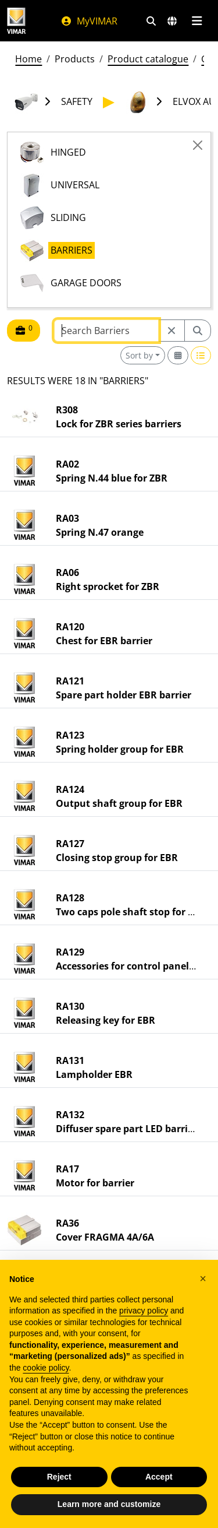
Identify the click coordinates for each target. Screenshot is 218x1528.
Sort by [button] (139, 355)
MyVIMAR (88, 21)
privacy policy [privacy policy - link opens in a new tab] (143, 1310)
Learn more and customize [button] (109, 1504)
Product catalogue (148, 58)
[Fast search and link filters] (151, 21)
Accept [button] (159, 1476)
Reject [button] (59, 1476)
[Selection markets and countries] (172, 21)
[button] (203, 1278)
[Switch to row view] (201, 355)
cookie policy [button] (46, 1367)
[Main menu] (197, 21)
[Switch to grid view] (177, 355)
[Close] (198, 145)
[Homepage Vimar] (16, 21)
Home (28, 58)
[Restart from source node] (171, 330)
